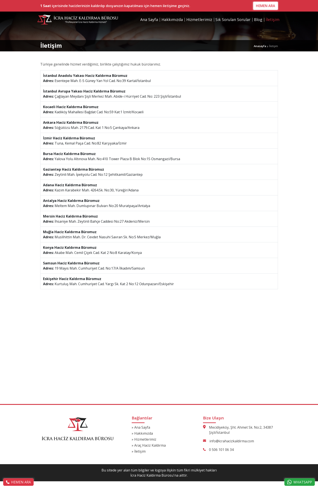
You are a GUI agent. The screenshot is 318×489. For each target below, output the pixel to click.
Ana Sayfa (149, 19)
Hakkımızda (172, 19)
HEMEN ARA (265, 5)
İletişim (272, 19)
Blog (258, 19)
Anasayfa (260, 46)
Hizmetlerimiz (199, 19)
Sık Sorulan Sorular (233, 19)
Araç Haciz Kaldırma (150, 445)
